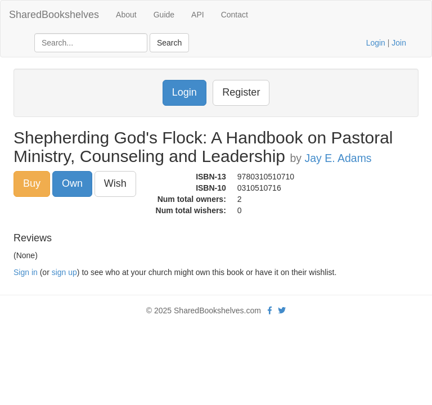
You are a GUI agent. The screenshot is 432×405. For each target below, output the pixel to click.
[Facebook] (270, 310)
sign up (64, 272)
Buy (31, 183)
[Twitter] (282, 310)
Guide (164, 14)
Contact (234, 14)
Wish (115, 183)
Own (72, 183)
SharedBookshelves (54, 14)
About (126, 14)
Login (375, 42)
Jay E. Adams (337, 158)
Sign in (26, 272)
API (197, 14)
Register (241, 92)
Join (399, 42)
